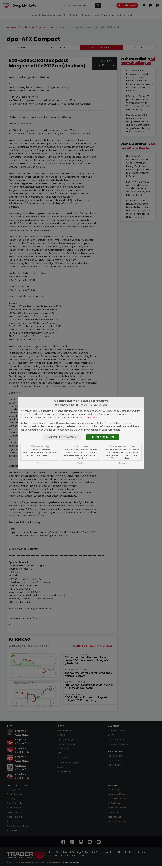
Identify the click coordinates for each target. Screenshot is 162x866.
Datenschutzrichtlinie (85, 417)
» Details (39, 463)
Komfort (82, 446)
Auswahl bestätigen (62, 437)
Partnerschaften (124, 446)
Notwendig (41, 446)
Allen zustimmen (103, 437)
